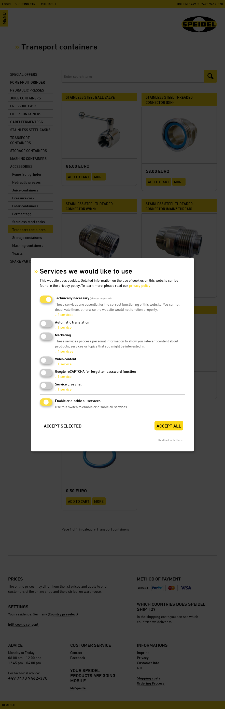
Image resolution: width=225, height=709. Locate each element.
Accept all (169, 426)
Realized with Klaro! (170, 440)
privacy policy (139, 285)
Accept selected (62, 426)
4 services (64, 315)
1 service (63, 327)
